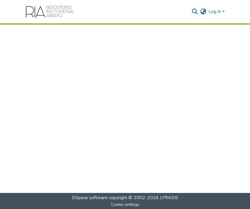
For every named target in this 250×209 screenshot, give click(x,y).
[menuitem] (203, 11)
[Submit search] (194, 11)
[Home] (50, 11)
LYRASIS (169, 197)
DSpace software (89, 197)
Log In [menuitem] (214, 11)
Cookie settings (125, 204)
